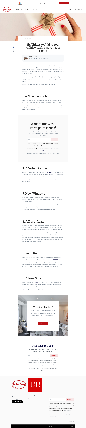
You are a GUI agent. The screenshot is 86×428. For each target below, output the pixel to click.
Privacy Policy (71, 421)
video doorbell (48, 172)
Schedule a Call (42, 403)
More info (61, 426)
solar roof (55, 259)
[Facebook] (12, 396)
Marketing (19, 9)
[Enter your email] (39, 355)
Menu (68, 9)
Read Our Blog (42, 400)
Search (27, 9)
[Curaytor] (17, 402)
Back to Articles (27, 38)
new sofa (36, 282)
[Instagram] (14, 396)
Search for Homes (32, 400)
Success (35, 9)
